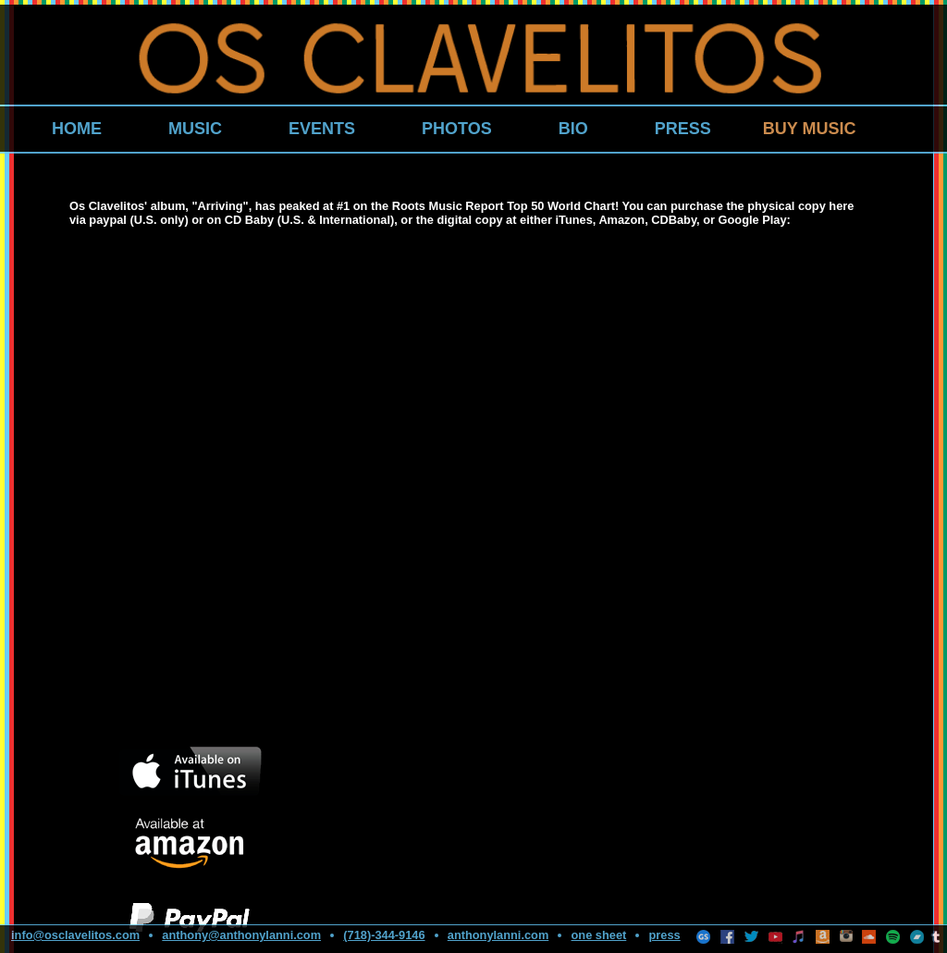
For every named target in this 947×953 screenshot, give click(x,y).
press (665, 935)
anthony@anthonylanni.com (241, 935)
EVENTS (322, 128)
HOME (77, 128)
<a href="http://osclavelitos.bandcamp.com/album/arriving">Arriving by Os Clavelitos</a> (254, 485)
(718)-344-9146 (383, 935)
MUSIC (195, 128)
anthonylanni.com (498, 935)
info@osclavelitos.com (75, 935)
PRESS (683, 128)
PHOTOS (457, 128)
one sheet (599, 935)
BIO (573, 128)
